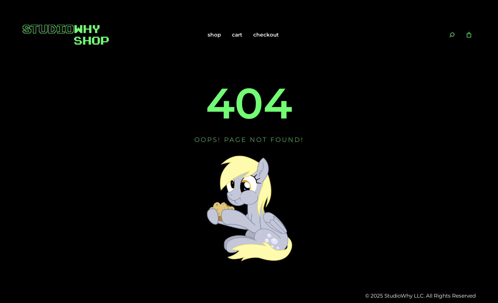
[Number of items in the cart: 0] (469, 35)
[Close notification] (487, 9)
